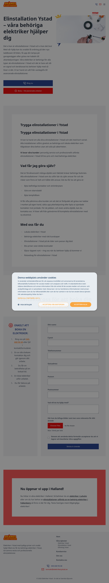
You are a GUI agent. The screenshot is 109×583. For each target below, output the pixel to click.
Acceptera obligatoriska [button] (53, 304)
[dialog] (54, 291)
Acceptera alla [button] (80, 304)
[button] (54, 298)
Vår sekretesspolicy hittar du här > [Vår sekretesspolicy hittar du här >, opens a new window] (30, 294)
